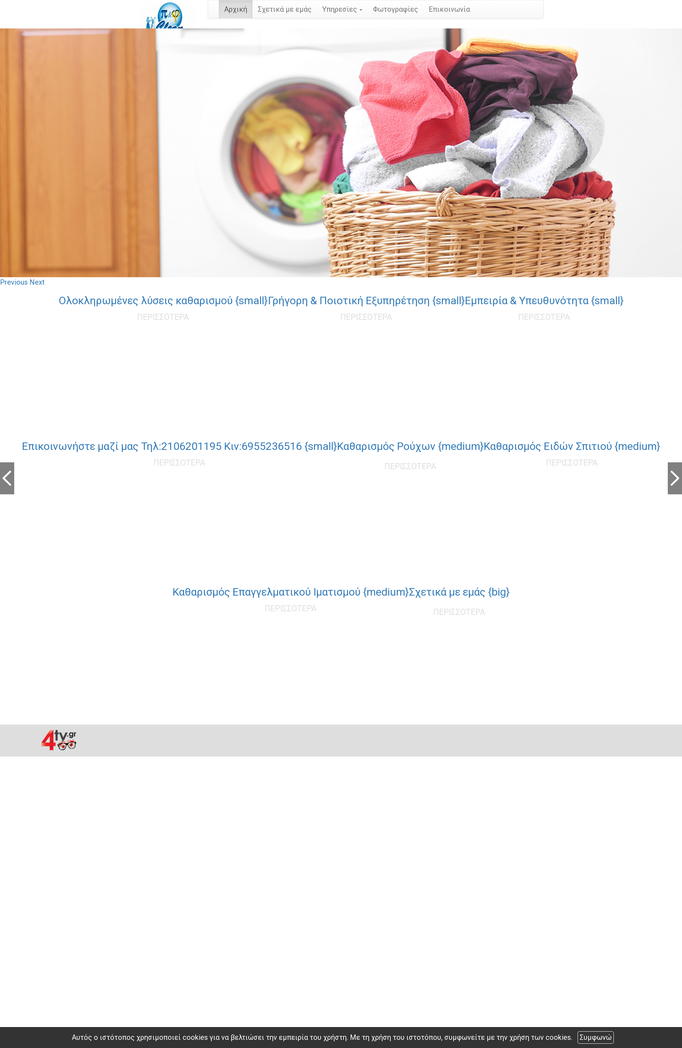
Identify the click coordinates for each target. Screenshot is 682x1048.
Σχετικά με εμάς (285, 9)
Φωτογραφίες (395, 9)
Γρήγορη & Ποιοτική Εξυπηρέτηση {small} (366, 300)
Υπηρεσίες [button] (342, 9)
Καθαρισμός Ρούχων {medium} (410, 446)
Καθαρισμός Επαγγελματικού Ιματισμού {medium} (291, 592)
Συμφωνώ (596, 1037)
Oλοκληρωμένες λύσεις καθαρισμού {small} (163, 300)
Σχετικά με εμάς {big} (459, 592)
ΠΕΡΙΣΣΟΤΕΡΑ (163, 317)
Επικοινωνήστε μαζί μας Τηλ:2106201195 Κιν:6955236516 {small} (179, 446)
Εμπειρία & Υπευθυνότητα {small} (544, 300)
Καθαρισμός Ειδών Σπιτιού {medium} (572, 446)
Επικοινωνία (449, 9)
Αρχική (235, 9)
